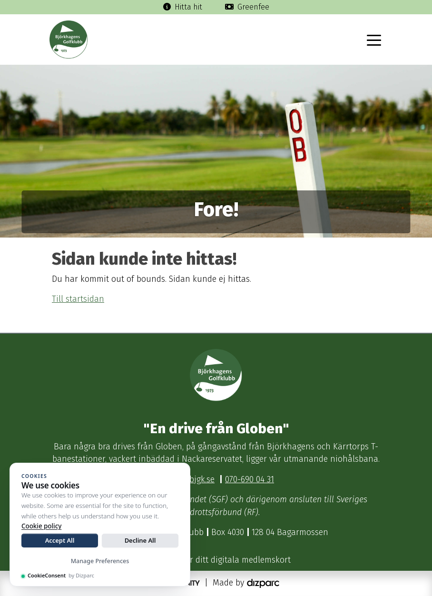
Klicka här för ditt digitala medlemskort (216, 560)
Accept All (60, 540)
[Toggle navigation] (374, 39)
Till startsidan (78, 299)
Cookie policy (41, 526)
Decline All (140, 540)
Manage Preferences (100, 561)
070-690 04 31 (249, 480)
